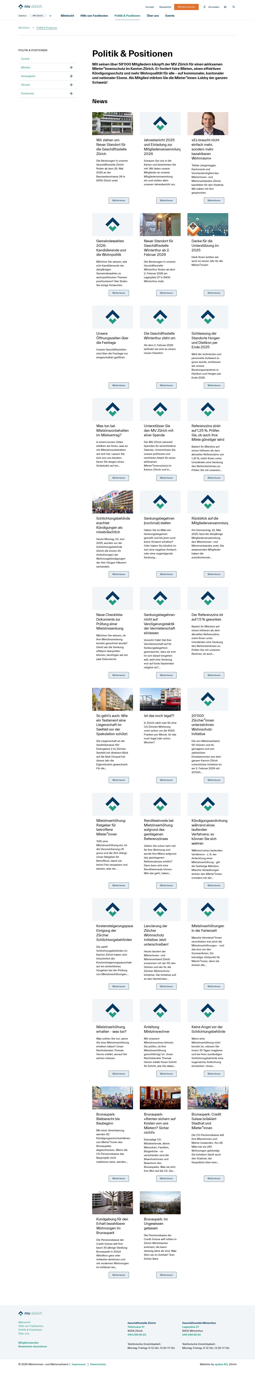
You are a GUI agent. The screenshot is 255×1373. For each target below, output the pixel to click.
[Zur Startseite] (43, 8)
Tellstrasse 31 (136, 1326)
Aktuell (25, 86)
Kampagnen (28, 77)
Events (171, 17)
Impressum (79, 1364)
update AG (221, 1364)
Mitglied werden (28, 1342)
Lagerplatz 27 (190, 1326)
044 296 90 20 (137, 1334)
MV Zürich (24, 29)
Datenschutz (98, 1364)
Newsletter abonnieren (32, 1346)
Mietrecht (68, 17)
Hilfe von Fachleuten (95, 17)
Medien (25, 69)
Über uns (153, 17)
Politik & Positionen (128, 17)
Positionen (27, 95)
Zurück (25, 60)
